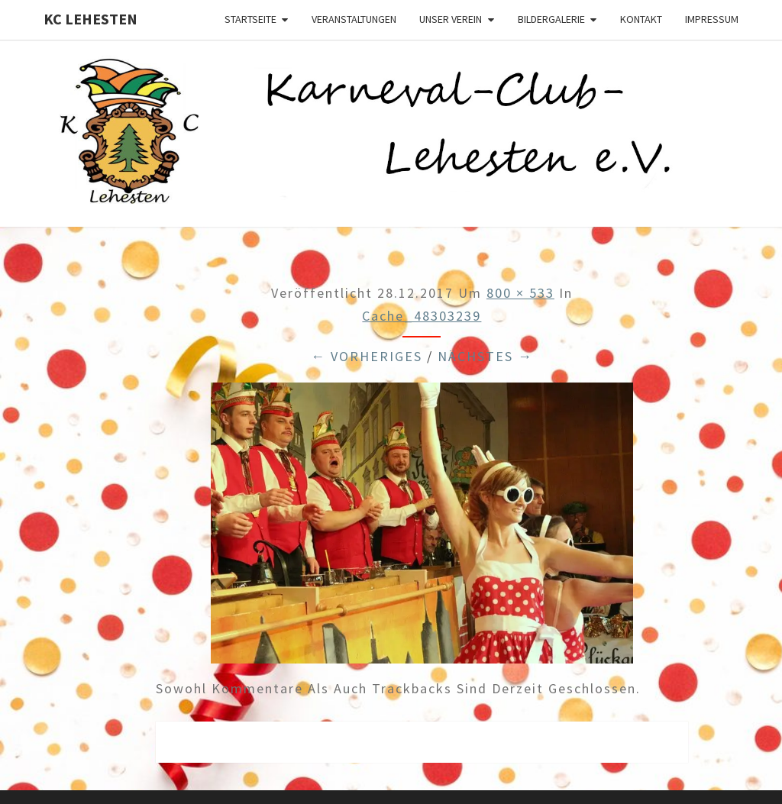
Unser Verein (450, 19)
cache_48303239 (421, 316)
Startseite (250, 19)
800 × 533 (520, 293)
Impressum (711, 19)
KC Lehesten (90, 18)
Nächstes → (485, 356)
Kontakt (641, 19)
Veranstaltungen (354, 19)
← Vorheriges (366, 356)
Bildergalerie (551, 19)
